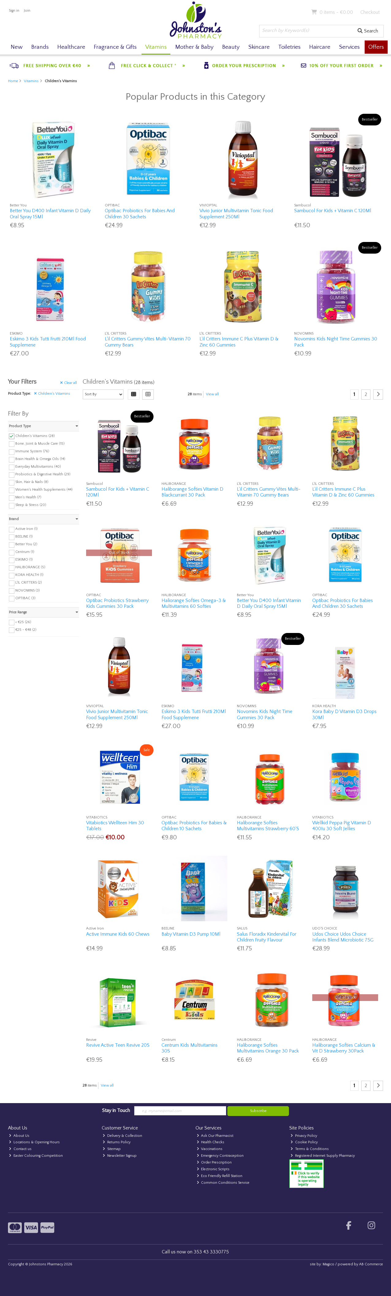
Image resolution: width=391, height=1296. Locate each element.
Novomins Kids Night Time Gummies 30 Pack (264, 714)
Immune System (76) (32, 451)
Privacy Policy (303, 1136)
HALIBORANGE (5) (30, 567)
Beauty (231, 47)
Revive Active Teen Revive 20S (118, 1045)
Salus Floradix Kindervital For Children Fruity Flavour (266, 937)
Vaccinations (210, 1149)
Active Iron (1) (26, 529)
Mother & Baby (194, 47)
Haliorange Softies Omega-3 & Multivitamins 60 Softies (193, 603)
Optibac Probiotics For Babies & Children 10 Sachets (194, 825)
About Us (19, 1136)
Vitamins (156, 47)
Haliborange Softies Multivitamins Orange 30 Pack (268, 1048)
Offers (376, 47)
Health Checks (211, 1142)
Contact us (20, 1149)
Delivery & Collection (122, 1136)
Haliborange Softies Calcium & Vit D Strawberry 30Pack (343, 1048)
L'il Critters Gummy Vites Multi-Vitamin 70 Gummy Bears (269, 492)
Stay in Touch (116, 1110)
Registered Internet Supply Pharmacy (322, 1156)
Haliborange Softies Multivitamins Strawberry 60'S (268, 825)
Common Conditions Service (223, 1183)
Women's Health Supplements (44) (44, 490)
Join (27, 11)
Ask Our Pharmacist (215, 1136)
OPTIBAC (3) (25, 598)
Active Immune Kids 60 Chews (118, 934)
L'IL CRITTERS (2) (28, 583)
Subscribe (258, 1111)
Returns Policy (117, 1142)
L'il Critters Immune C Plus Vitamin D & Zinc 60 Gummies (343, 492)
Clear (68, 383)
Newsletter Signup (120, 1156)
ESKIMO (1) (24, 560)
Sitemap (112, 1149)
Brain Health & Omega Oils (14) (40, 459)
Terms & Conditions (309, 1149)
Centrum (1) (24, 552)
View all (212, 394)
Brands (40, 47)
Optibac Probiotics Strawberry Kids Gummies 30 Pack (117, 603)
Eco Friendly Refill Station (220, 1176)
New (17, 47)
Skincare (259, 47)
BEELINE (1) (24, 537)
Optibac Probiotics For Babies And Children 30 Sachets (140, 213)
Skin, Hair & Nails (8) (31, 482)
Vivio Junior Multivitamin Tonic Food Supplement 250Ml (236, 213)
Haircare (319, 47)
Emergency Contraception (220, 1156)
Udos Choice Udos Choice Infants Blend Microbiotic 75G (343, 937)
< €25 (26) (23, 622)
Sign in (14, 11)
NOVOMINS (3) (27, 590)
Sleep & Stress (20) (30, 505)
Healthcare (71, 47)
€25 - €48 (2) (25, 629)
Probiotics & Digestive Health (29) (42, 474)
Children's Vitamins (52, 394)
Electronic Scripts (213, 1169)
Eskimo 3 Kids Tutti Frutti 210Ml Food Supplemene (193, 714)
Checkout (370, 12)
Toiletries (289, 47)
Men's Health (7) (28, 497)
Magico (328, 1264)
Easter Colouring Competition (36, 1156)
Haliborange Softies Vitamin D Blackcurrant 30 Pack (192, 492)
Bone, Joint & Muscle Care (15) (40, 443)
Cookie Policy (304, 1142)
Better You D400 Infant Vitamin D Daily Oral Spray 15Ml (269, 603)
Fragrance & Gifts (115, 47)
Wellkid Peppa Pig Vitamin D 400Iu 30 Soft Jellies (341, 825)
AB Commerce (371, 1264)
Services (349, 47)
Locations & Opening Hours (34, 1142)
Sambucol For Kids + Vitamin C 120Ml (332, 210)
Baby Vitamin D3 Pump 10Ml (190, 934)
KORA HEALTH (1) (29, 575)
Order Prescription (214, 1162)
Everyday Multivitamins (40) (38, 467)
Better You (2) (26, 544)
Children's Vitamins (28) (35, 436)
